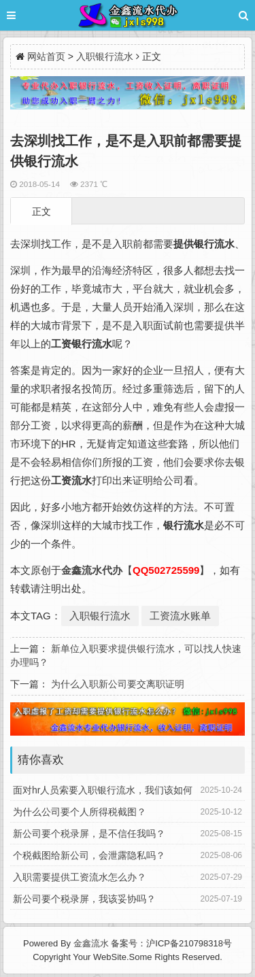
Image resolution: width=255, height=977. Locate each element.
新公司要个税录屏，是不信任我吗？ (89, 833)
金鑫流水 (91, 943)
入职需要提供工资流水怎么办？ (79, 877)
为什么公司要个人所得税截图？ (79, 811)
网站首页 (46, 56)
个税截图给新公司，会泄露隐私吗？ (89, 855)
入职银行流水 (104, 56)
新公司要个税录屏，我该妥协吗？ (84, 898)
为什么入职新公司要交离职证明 (117, 684)
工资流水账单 (180, 615)
